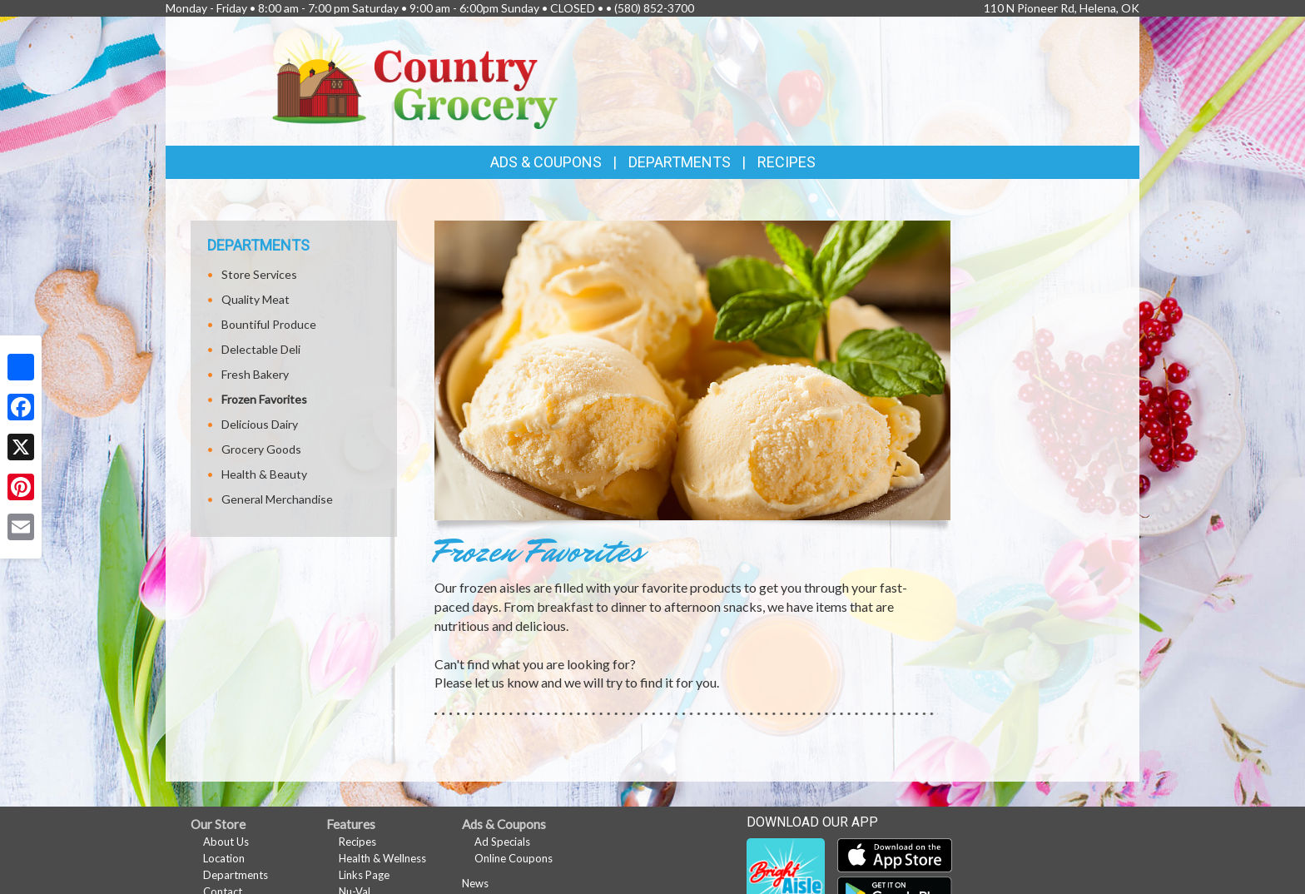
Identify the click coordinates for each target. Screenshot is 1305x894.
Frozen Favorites (264, 399)
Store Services (259, 274)
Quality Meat (255, 299)
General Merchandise (277, 499)
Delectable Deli (260, 349)
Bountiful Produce (268, 324)
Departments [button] (679, 162)
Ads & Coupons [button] (546, 162)
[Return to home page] (415, 79)
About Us (226, 841)
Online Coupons (513, 858)
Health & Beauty (264, 474)
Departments (235, 875)
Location (224, 858)
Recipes (786, 162)
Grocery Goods (261, 449)
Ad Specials (502, 841)
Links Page (364, 875)
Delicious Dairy (259, 424)
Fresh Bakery (255, 374)
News (475, 883)
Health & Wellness (382, 858)
